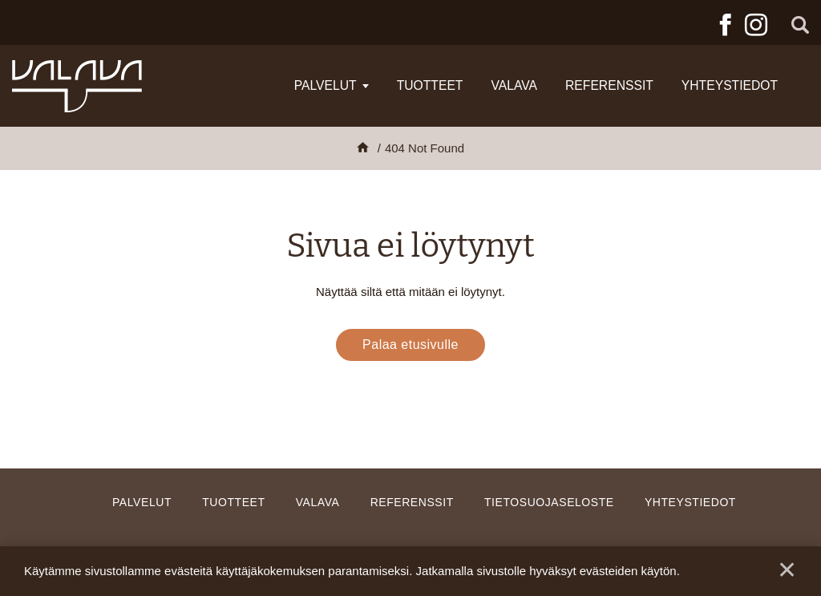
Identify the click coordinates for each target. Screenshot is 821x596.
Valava (514, 85)
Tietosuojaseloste (549, 502)
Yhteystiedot (729, 85)
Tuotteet (430, 85)
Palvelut (325, 85)
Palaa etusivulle (410, 344)
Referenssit (609, 85)
